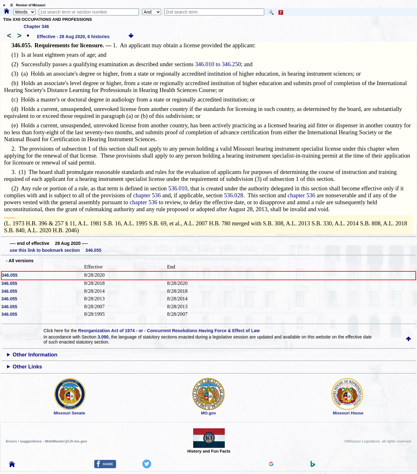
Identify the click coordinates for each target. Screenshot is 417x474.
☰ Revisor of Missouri (26, 5)
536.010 (178, 188)
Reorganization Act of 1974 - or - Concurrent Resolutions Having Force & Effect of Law (169, 330)
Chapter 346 (36, 26)
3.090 (103, 336)
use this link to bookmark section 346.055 (55, 250)
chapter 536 (147, 195)
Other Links (27, 367)
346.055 (10, 275)
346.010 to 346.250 (218, 64)
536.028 (233, 195)
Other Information (35, 355)
